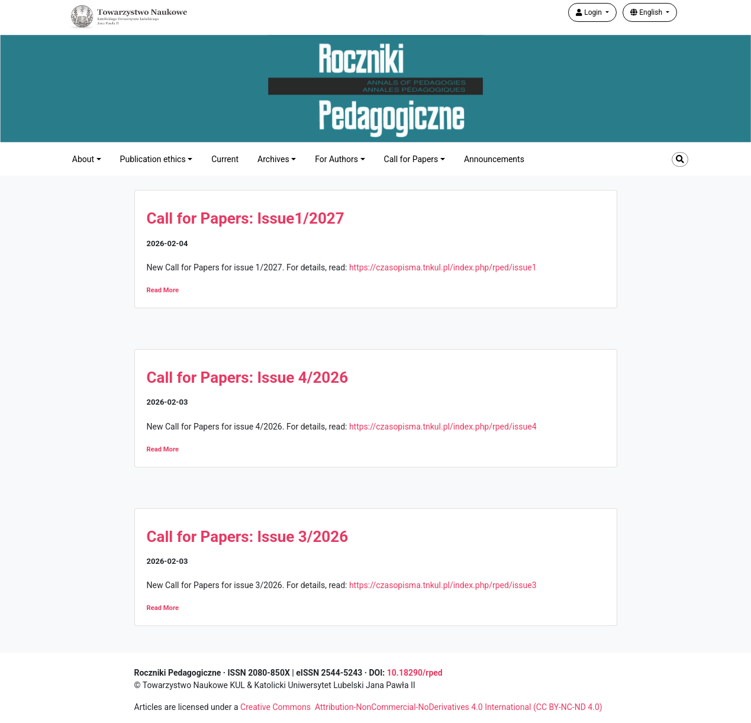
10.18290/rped (415, 672)
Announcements (494, 159)
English (647, 12)
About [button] (83, 159)
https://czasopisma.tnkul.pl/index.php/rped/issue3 (443, 585)
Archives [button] (273, 159)
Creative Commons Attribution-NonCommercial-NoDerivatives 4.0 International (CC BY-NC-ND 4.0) (421, 707)
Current (224, 159)
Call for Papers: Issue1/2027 (245, 218)
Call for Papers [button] (411, 159)
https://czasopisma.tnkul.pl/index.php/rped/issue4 (443, 426)
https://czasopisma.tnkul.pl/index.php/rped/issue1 (443, 267)
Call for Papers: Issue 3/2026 (248, 537)
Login (590, 12)
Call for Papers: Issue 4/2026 (248, 377)
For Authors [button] (336, 159)
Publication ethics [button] (153, 159)
